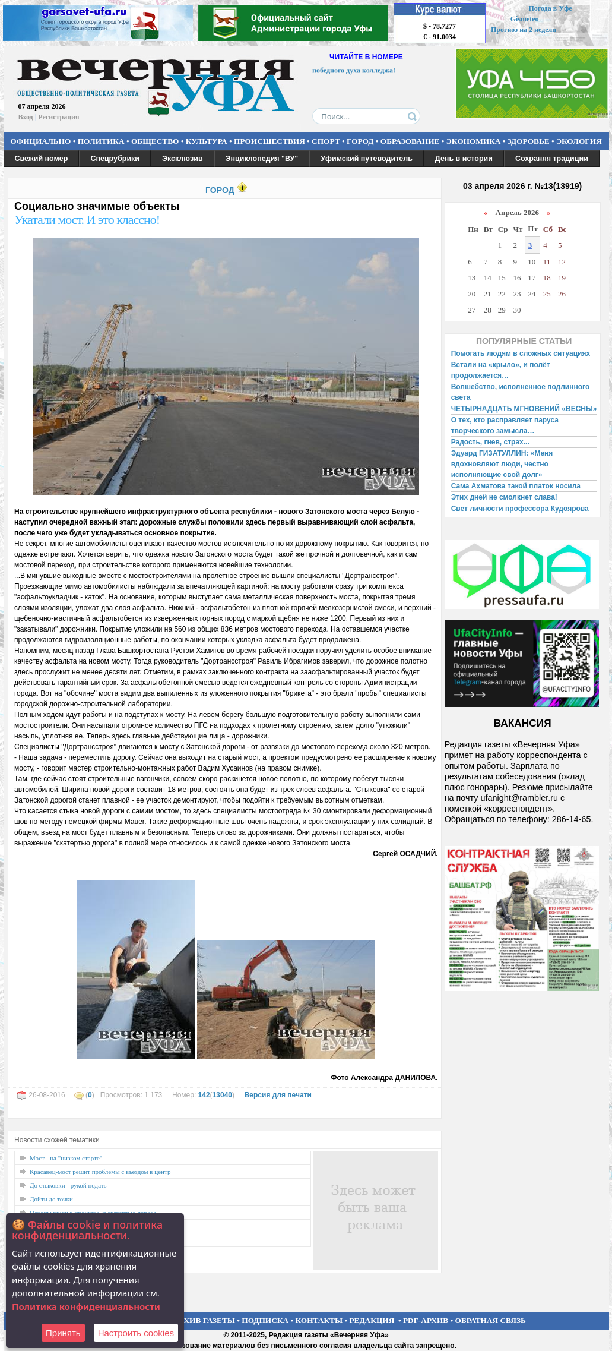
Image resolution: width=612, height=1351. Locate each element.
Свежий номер (41, 158)
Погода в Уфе (550, 8)
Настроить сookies (136, 1333)
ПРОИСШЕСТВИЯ (269, 141)
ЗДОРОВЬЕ (529, 141)
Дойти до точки (51, 1198)
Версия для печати (278, 1095)
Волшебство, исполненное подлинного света (520, 392)
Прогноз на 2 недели (523, 30)
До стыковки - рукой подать (68, 1185)
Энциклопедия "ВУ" (262, 158)
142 (204, 1095)
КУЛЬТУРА (206, 141)
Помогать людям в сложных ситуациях (521, 353)
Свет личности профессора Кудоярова (520, 508)
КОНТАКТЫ (319, 1320)
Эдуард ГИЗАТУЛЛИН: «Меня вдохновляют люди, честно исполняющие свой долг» (502, 464)
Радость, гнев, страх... (490, 442)
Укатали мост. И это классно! (87, 219)
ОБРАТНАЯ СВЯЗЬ (490, 1320)
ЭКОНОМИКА (473, 141)
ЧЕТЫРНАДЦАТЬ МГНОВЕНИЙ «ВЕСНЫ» (524, 409)
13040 (222, 1095)
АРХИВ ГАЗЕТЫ (204, 1320)
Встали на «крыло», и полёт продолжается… (500, 370)
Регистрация (58, 117)
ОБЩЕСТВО (155, 141)
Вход (25, 117)
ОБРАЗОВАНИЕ (410, 141)
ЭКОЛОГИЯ (579, 141)
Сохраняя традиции (551, 158)
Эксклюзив (182, 158)
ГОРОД (360, 141)
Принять (63, 1333)
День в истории (464, 158)
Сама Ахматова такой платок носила (516, 486)
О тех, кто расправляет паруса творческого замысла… (505, 425)
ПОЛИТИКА (101, 141)
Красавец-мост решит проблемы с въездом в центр (100, 1171)
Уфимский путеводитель (367, 158)
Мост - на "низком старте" (66, 1157)
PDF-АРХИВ (425, 1320)
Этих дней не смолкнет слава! (504, 497)
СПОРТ (326, 141)
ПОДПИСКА (265, 1320)
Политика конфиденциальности (86, 1306)
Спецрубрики (114, 158)
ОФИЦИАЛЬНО (40, 141)
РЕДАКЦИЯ (371, 1320)
